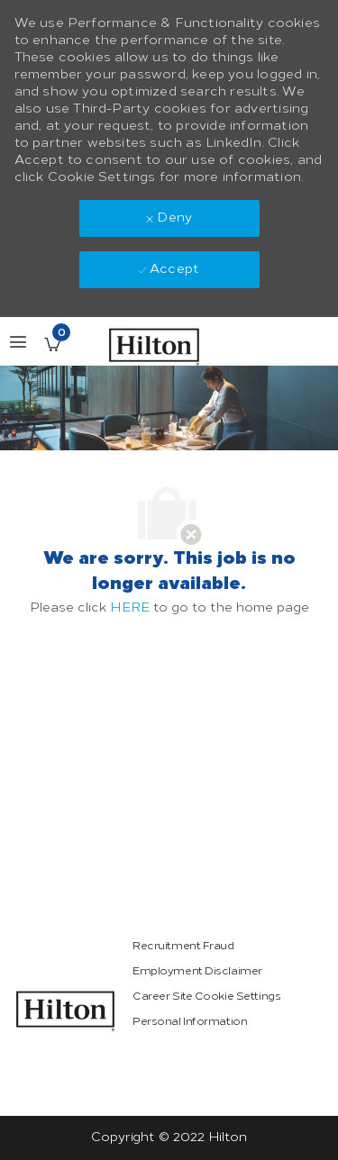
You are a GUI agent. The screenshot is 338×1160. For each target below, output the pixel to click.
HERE (130, 607)
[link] (65, 1011)
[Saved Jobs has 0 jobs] (52, 344)
